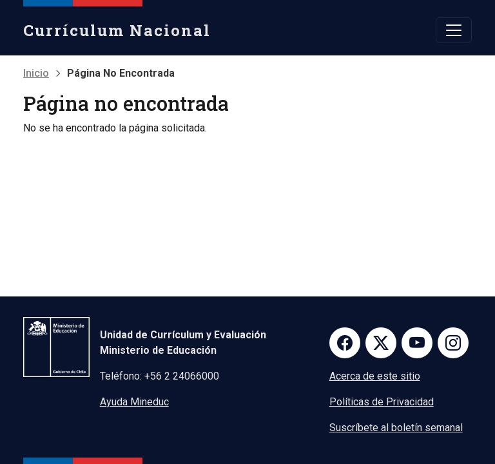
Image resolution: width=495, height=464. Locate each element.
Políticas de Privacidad (381, 402)
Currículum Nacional (117, 30)
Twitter (380, 342)
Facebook (344, 342)
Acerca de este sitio (374, 376)
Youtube (417, 342)
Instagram (453, 342)
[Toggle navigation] (454, 30)
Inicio (36, 73)
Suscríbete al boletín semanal (396, 427)
